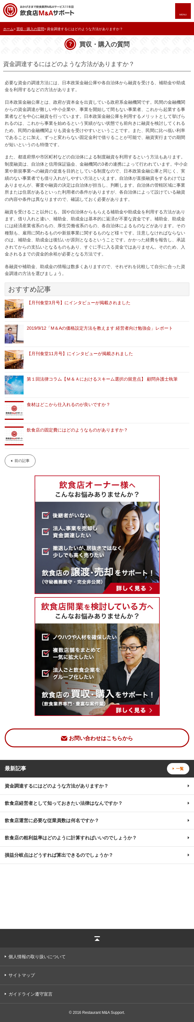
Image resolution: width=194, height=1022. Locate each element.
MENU (183, 14)
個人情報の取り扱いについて (37, 956)
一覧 (180, 768)
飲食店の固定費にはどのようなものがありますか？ (77, 429)
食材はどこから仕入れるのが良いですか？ (68, 404)
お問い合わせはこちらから (101, 738)
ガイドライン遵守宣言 (30, 994)
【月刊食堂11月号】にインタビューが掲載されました (80, 353)
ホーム (8, 29)
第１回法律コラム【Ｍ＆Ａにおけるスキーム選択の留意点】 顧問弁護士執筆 (102, 379)
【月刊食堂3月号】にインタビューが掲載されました (78, 302)
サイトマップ (21, 975)
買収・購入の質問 (30, 29)
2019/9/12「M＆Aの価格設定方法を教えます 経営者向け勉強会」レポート (100, 328)
